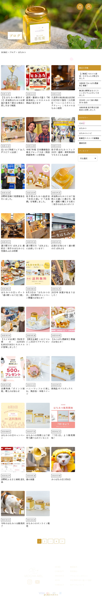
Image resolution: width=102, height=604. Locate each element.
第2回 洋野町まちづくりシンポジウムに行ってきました (89, 92)
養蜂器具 (73, 573)
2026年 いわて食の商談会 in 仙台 (88, 101)
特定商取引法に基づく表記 (81, 586)
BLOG (57, 586)
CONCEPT (59, 577)
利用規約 (73, 577)
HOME (58, 573)
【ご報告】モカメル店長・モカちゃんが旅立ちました (89, 76)
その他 (82, 123)
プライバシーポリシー (79, 582)
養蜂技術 (82, 143)
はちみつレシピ (85, 133)
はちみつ (82, 128)
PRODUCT (59, 582)
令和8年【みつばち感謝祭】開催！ (88, 84)
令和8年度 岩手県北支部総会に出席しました (89, 108)
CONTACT (59, 591)
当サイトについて (77, 591)
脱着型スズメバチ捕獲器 (89, 138)
